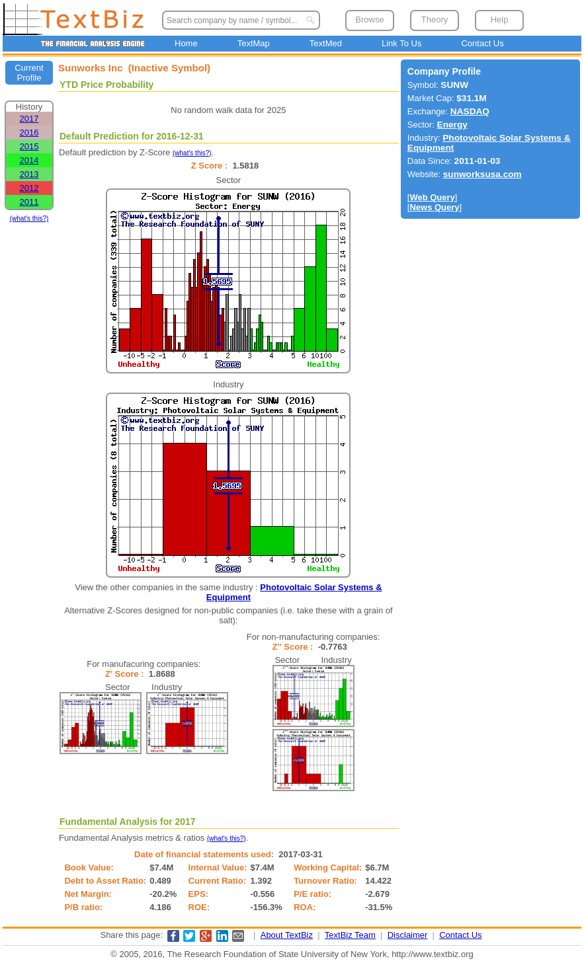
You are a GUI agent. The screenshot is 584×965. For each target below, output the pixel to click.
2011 (29, 202)
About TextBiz (287, 935)
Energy (452, 125)
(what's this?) (29, 218)
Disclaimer (408, 935)
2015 (29, 146)
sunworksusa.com (482, 174)
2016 (29, 132)
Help (500, 19)
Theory (434, 19)
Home (186, 43)
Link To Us (401, 43)
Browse (369, 19)
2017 (29, 119)
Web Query (431, 197)
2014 (29, 160)
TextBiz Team (350, 935)
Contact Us (482, 43)
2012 (29, 188)
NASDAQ (469, 111)
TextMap (253, 43)
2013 (29, 174)
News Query (434, 207)
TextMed (326, 43)
